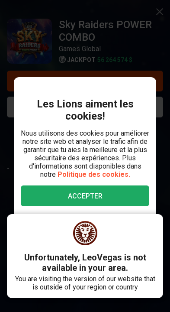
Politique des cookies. (94, 174)
